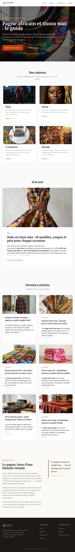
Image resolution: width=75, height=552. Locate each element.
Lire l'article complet (15, 260)
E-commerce (61, 3)
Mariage (70, 3)
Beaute (51, 3)
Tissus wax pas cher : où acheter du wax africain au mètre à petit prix (19, 373)
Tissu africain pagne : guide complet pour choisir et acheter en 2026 (18, 419)
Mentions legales (64, 535)
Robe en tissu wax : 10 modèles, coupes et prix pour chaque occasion (36, 239)
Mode (44, 3)
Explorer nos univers (12, 48)
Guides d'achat (33, 48)
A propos (61, 528)
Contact (61, 532)
